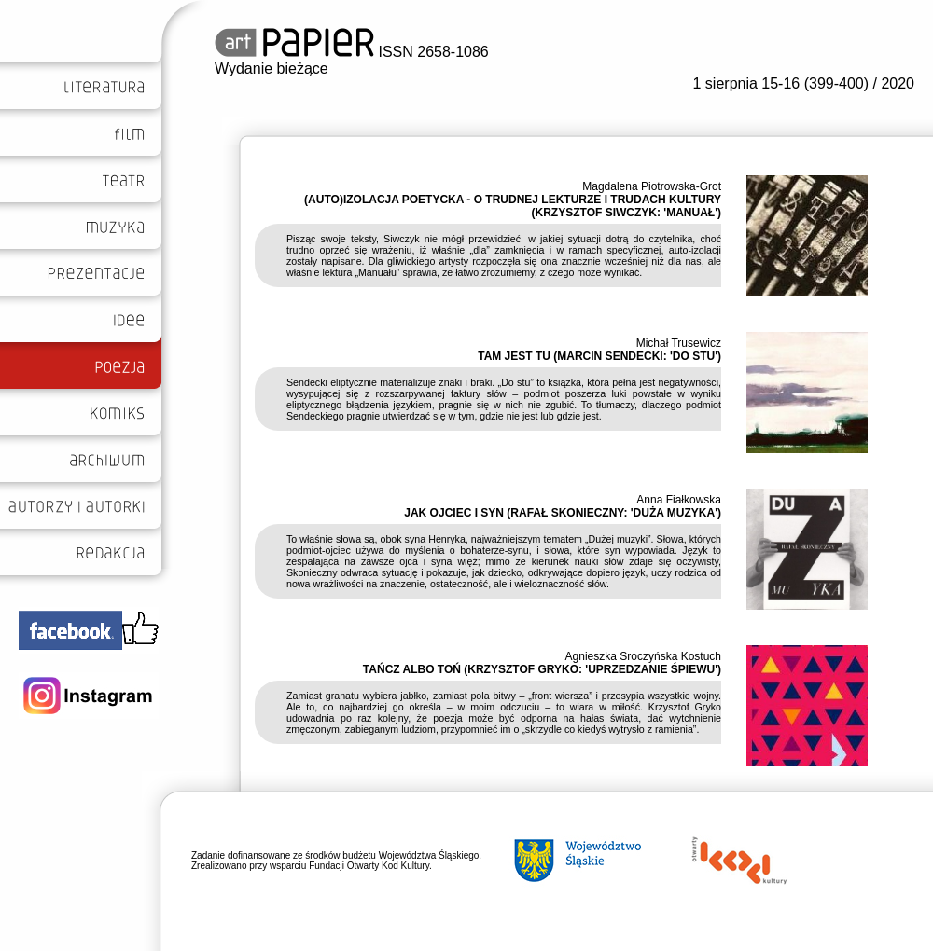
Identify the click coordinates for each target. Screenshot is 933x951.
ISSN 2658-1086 (352, 52)
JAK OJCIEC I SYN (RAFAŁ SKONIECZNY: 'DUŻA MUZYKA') (562, 512)
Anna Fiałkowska (678, 499)
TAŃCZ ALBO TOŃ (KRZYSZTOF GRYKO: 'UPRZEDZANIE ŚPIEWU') (542, 669)
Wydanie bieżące (271, 68)
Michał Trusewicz (678, 343)
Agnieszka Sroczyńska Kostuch (643, 656)
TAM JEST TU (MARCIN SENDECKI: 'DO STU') (599, 356)
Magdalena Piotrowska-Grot (651, 186)
